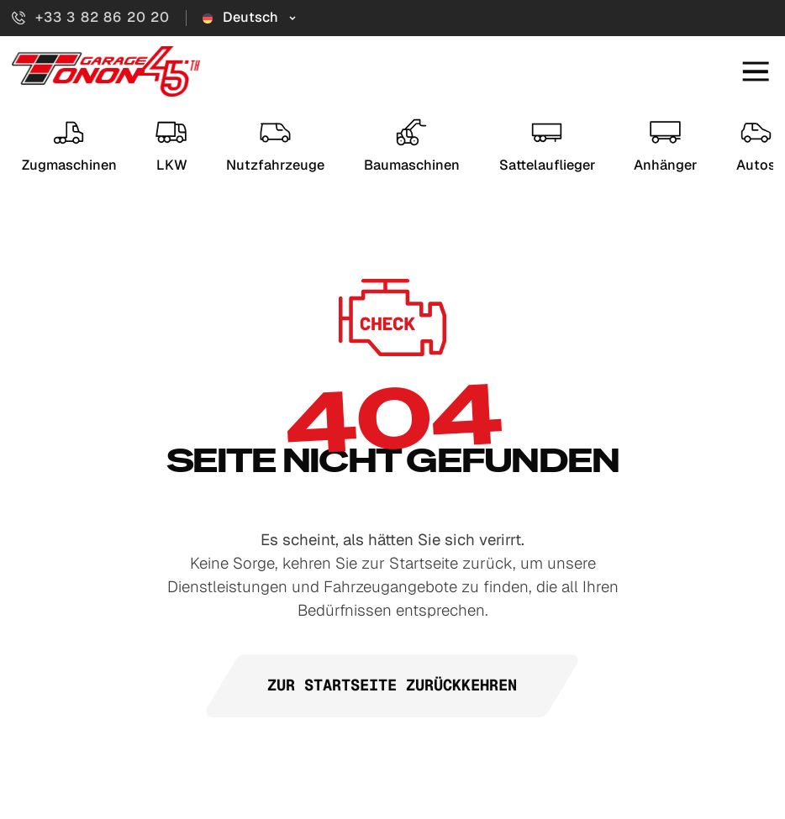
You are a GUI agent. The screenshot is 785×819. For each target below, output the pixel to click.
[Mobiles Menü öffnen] (755, 71)
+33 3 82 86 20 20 (91, 17)
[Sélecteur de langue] (250, 17)
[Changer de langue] (250, 17)
